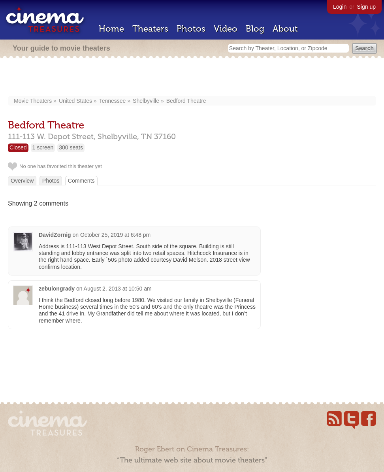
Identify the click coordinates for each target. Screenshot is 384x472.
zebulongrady (57, 288)
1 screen (43, 147)
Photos (191, 28)
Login (339, 7)
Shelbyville (146, 101)
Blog (255, 28)
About (285, 28)
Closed (18, 147)
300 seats (71, 147)
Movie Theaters (33, 101)
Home (111, 28)
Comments (81, 180)
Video (225, 28)
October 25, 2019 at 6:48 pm (115, 235)
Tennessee (112, 101)
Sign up (366, 7)
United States (75, 101)
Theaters (150, 28)
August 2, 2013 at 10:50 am (118, 288)
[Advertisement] (192, 78)
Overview (22, 180)
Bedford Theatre (186, 101)
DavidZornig (55, 235)
